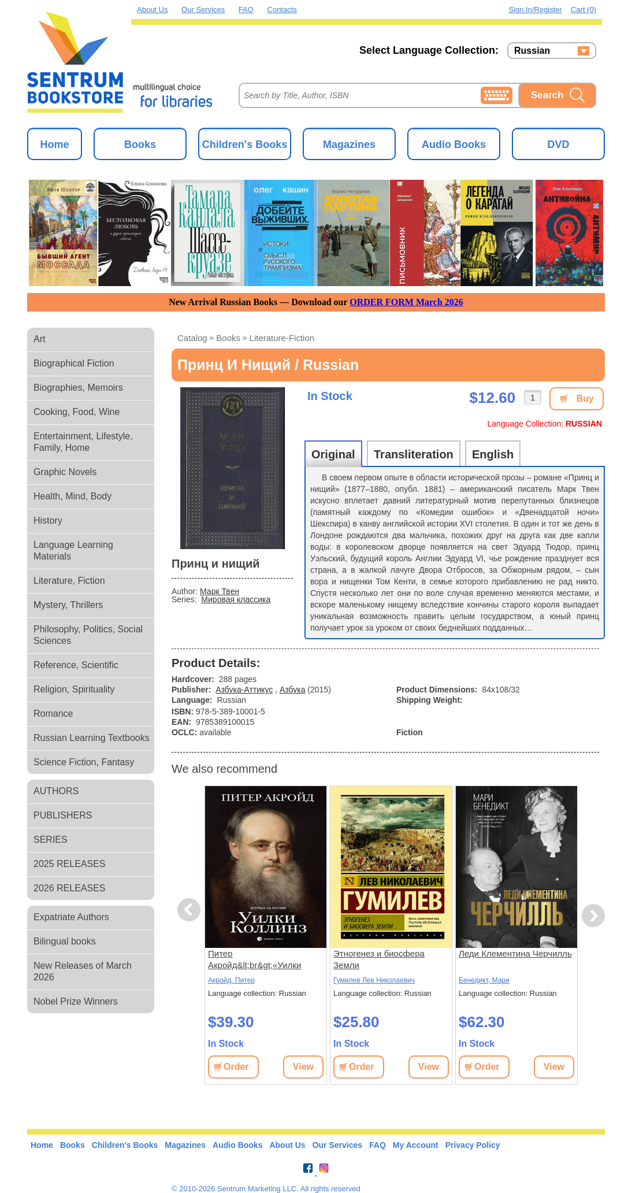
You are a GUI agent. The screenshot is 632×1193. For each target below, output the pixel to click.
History (48, 520)
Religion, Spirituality (74, 689)
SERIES (51, 839)
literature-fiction (282, 338)
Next (593, 916)
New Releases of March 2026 (83, 971)
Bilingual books (65, 941)
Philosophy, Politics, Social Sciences (88, 635)
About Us (152, 9)
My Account (415, 1145)
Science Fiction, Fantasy (84, 762)
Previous (190, 910)
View (303, 1067)
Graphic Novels (65, 472)
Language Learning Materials (73, 550)
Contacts (282, 9)
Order (236, 1067)
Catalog (192, 338)
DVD (558, 144)
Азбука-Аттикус (244, 689)
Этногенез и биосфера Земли (379, 959)
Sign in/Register (535, 9)
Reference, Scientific (76, 665)
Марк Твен (219, 591)
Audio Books (454, 144)
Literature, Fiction (69, 581)
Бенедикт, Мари (484, 980)
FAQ (246, 9)
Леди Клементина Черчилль (515, 953)
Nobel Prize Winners (76, 1001)
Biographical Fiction (74, 363)
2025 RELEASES (70, 864)
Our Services (203, 9)
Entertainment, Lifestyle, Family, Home (83, 442)
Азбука (293, 689)
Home (54, 144)
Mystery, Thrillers (68, 605)
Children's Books (244, 144)
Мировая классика (235, 599)
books (228, 338)
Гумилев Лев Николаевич (374, 980)
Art (39, 339)
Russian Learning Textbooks (92, 738)
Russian (532, 50)
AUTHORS (56, 791)
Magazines (349, 144)
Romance (53, 713)
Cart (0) (583, 9)
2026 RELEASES (70, 888)
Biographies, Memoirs (78, 387)
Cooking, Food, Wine (77, 412)
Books (140, 144)
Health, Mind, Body (72, 496)
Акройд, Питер (231, 980)
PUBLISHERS (63, 815)
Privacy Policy (472, 1145)
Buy (585, 398)
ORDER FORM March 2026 (406, 302)
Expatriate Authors (71, 917)
